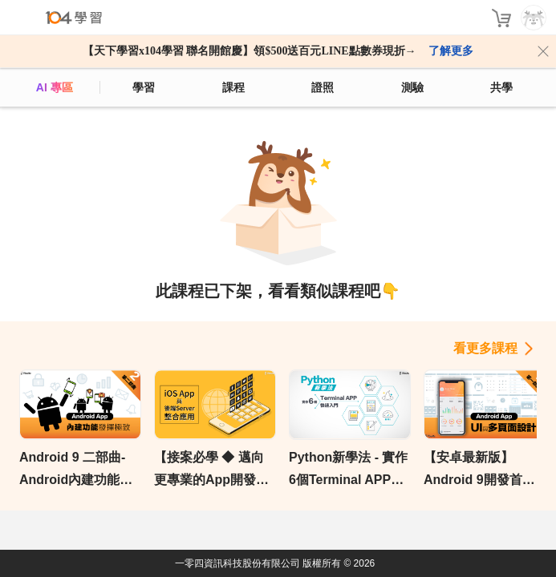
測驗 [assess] (412, 87)
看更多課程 (485, 348)
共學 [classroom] (501, 87)
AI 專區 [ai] (54, 87)
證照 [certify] (322, 87)
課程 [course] (233, 87)
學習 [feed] (143, 87)
